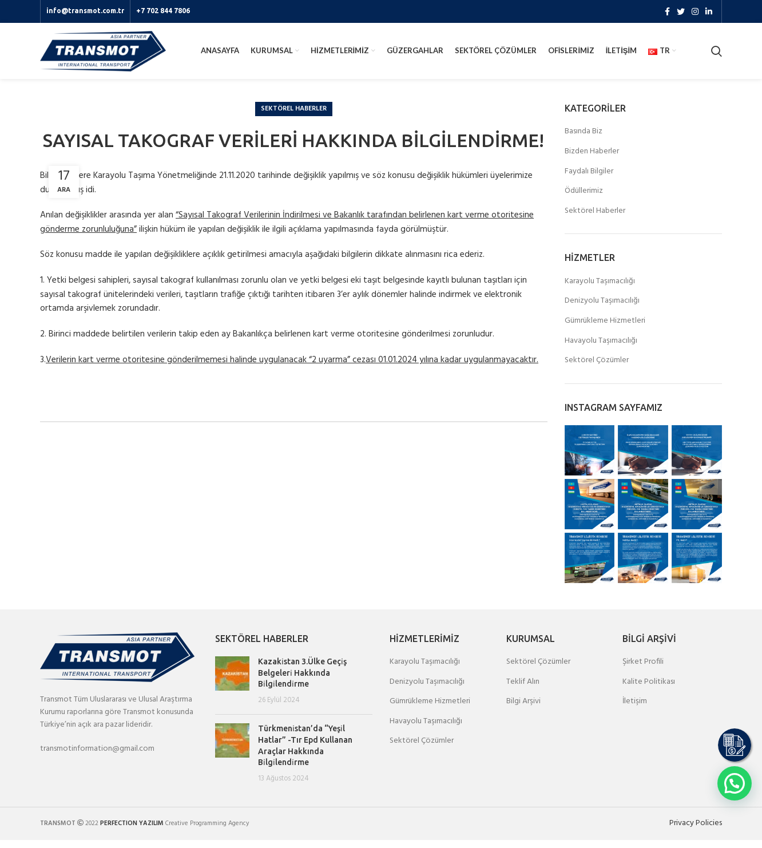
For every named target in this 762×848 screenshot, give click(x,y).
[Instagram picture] (590, 458)
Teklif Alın (522, 690)
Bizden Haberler (592, 159)
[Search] (716, 55)
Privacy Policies (695, 831)
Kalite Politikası (648, 690)
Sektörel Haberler (294, 116)
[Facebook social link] (667, 12)
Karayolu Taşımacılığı (600, 289)
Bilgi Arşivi (523, 709)
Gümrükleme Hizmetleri (605, 329)
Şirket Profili (643, 670)
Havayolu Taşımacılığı (601, 349)
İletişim (634, 709)
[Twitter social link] (680, 12)
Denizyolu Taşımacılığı (602, 309)
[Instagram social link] (695, 12)
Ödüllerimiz (584, 199)
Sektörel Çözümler (597, 368)
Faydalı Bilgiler (589, 179)
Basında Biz (583, 139)
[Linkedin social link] (709, 12)
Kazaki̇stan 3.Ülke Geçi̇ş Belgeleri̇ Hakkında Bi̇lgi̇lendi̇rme (302, 680)
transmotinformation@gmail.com (97, 756)
